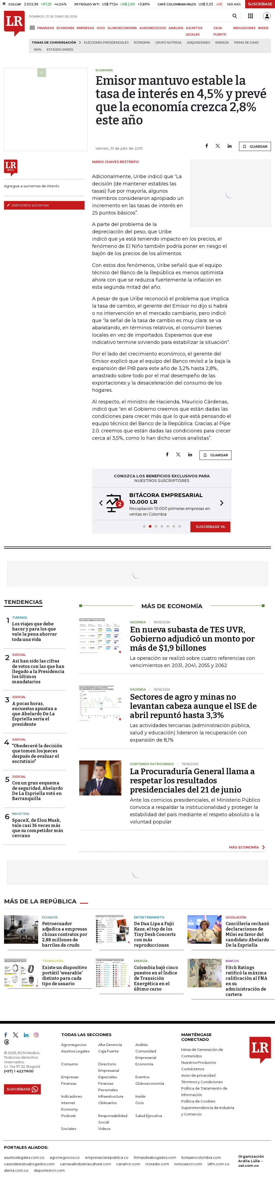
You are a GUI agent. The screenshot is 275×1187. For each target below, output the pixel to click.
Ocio (139, 1102)
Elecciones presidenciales (106, 42)
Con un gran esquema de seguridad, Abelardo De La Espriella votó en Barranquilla (37, 790)
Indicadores (71, 1095)
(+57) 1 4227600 (18, 1070)
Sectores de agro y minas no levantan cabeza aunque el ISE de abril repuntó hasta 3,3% (193, 706)
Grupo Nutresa (168, 42)
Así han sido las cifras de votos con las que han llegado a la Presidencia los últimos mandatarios (38, 671)
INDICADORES (244, 28)
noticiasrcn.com (188, 1163)
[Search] (234, 16)
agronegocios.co (65, 1156)
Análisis (141, 1044)
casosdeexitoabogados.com (29, 1163)
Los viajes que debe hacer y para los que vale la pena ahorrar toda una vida (34, 631)
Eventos (142, 1076)
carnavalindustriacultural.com (85, 1163)
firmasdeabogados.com (155, 1156)
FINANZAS (45, 28)
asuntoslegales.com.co (24, 1156)
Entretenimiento (149, 916)
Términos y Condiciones (202, 1081)
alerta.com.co (16, 1169)
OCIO (101, 28)
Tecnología (52, 960)
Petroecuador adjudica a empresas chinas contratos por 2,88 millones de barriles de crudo (64, 934)
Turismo (19, 617)
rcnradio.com (157, 1163)
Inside (140, 1095)
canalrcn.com (128, 1163)
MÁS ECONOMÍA (244, 847)
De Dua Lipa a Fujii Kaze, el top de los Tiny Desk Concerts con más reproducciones (155, 934)
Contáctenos (192, 1068)
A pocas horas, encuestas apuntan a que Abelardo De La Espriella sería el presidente (34, 714)
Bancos (232, 960)
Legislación (236, 916)
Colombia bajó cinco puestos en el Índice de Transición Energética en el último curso (156, 977)
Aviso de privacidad (198, 1074)
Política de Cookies (198, 1100)
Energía (222, 42)
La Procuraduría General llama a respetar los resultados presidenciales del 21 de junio (192, 781)
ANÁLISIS (176, 28)
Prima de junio (246, 42)
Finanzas (68, 1082)
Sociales (68, 1128)
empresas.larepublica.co (106, 1156)
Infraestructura (110, 1095)
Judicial (19, 655)
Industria (20, 814)
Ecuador (50, 916)
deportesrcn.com (49, 1169)
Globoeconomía (149, 1082)
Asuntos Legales (75, 1050)
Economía (142, 42)
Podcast (68, 1115)
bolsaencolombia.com (201, 1156)
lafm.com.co (218, 1163)
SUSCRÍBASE (260, 4)
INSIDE (263, 28)
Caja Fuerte (108, 1050)
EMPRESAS (85, 28)
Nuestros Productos (198, 1061)
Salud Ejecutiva (148, 1115)
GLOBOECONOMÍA (122, 28)
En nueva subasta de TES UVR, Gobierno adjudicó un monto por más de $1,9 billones (192, 639)
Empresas (69, 1076)
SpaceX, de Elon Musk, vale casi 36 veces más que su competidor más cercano (37, 828)
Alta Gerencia (110, 1044)
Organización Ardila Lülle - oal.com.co (251, 1160)
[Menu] (33, 27)
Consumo (69, 1063)
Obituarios (107, 1102)
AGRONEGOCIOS (152, 28)
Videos (104, 1128)
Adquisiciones (198, 42)
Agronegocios (73, 1044)
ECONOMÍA (65, 28)
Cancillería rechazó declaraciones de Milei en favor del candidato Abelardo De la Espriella (247, 934)
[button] (99, 504)
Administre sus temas (28, 205)
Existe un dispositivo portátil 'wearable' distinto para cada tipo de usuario (64, 974)
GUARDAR (255, 146)
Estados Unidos (60, 49)
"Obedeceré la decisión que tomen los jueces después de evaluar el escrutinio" (37, 753)
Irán (37, 49)
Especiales (107, 1076)
